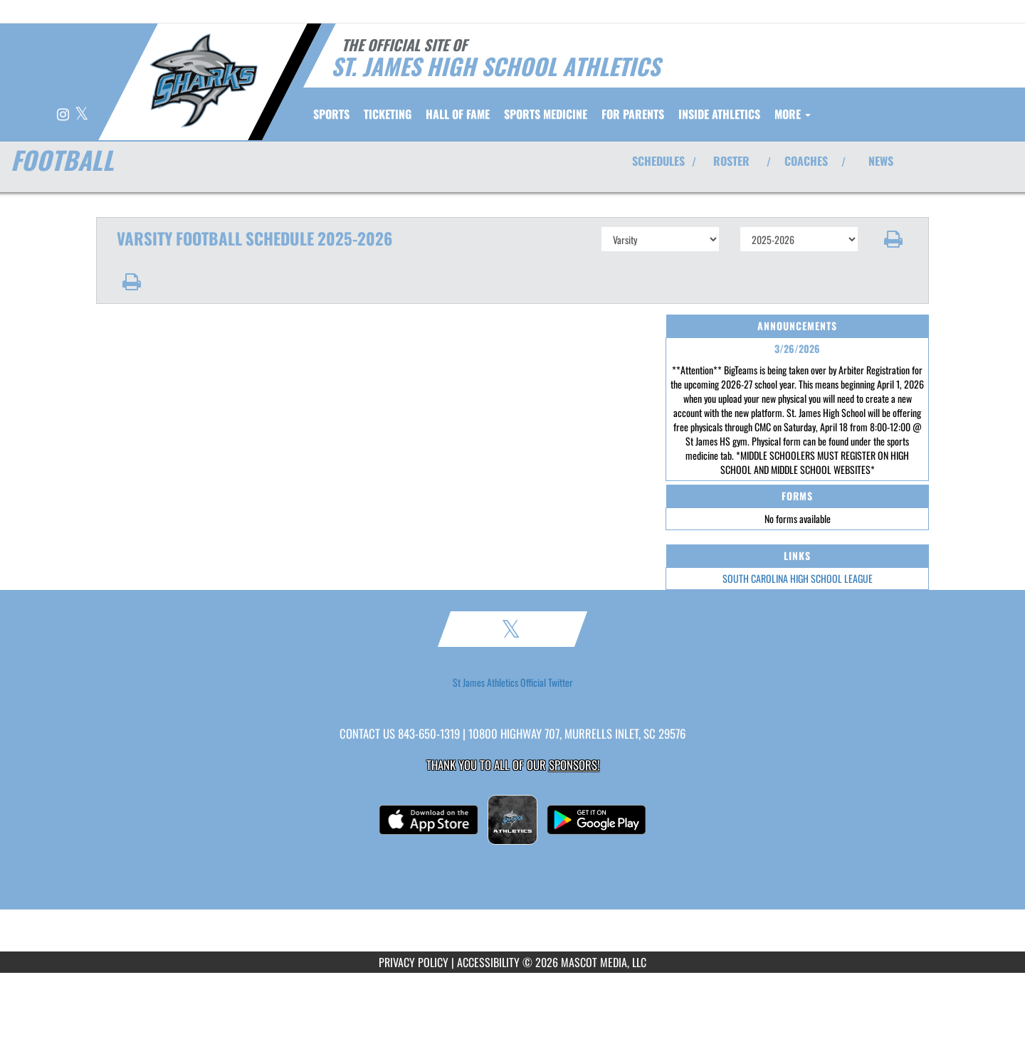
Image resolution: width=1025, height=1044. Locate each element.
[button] (893, 239)
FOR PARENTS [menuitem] (632, 113)
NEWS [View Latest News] (880, 161)
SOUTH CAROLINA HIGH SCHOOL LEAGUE (797, 578)
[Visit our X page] (81, 114)
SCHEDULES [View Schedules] (658, 161)
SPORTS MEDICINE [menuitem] (545, 113)
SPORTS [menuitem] (331, 113)
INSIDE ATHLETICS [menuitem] (719, 113)
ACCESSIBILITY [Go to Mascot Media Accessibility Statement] (488, 962)
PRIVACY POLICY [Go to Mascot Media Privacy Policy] (413, 962)
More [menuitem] (792, 113)
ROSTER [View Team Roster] (731, 161)
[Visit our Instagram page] (64, 114)
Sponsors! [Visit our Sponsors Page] (574, 765)
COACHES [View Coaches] (806, 161)
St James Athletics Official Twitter (513, 682)
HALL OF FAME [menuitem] (458, 113)
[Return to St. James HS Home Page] (203, 80)
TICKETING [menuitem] (387, 113)
